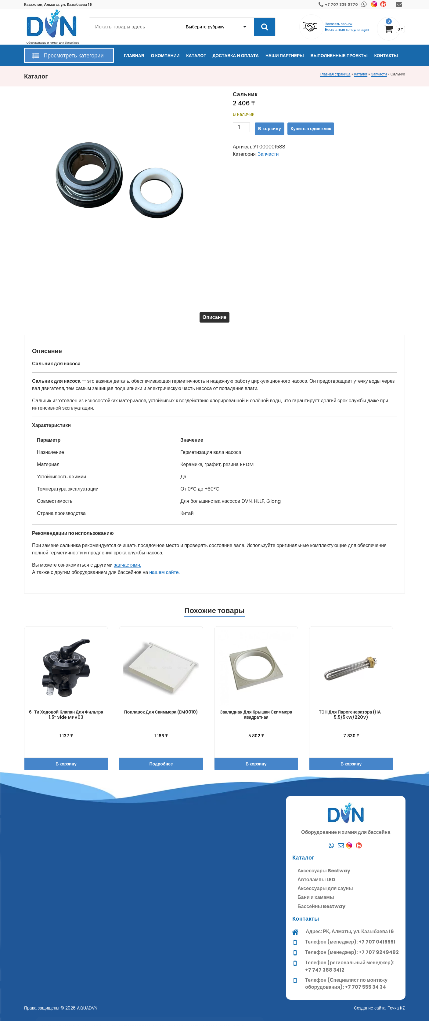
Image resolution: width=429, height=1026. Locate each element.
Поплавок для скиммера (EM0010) (161, 717)
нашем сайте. (164, 577)
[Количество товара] (241, 128)
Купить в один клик (311, 129)
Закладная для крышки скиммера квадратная (256, 719)
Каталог (361, 74)
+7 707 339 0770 (341, 4)
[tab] (214, 319)
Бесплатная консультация (347, 29)
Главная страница (335, 74)
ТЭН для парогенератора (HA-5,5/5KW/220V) (351, 719)
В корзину (269, 129)
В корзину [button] (66, 769)
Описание (214, 319)
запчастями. (127, 569)
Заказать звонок (338, 24)
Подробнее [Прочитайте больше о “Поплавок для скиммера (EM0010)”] (161, 769)
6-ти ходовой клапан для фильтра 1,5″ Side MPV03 (66, 719)
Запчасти (379, 74)
